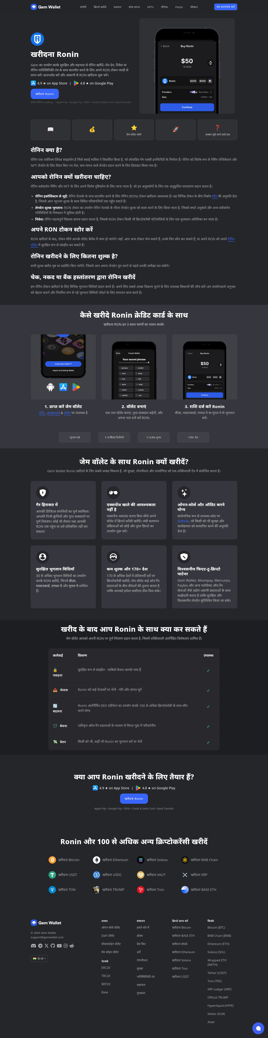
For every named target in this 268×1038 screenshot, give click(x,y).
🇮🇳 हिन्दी (38, 958)
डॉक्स (140, 936)
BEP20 (105, 984)
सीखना (194, 7)
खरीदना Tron (180, 968)
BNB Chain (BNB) (219, 936)
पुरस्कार (141, 993)
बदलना (117, 7)
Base (104, 992)
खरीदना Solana (181, 960)
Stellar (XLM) (216, 1014)
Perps (179, 7)
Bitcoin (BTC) (216, 927)
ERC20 (105, 968)
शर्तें (139, 952)
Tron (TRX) (215, 981)
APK (67, 412)
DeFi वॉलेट (107, 936)
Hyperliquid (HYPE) (221, 1006)
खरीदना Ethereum (183, 952)
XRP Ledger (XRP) (220, 989)
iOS (42, 412)
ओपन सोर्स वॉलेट (110, 927)
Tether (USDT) (217, 973)
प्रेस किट (141, 944)
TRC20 (105, 976)
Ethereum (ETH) (218, 944)
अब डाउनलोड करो (225, 6)
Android (54, 412)
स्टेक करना (134, 7)
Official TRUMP (218, 997)
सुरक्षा (140, 968)
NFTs (150, 7)
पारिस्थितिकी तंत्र (146, 977)
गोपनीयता (142, 960)
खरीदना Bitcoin (181, 927)
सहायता (141, 985)
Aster (211, 1022)
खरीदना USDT (180, 977)
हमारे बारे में (143, 927)
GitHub (183, 521)
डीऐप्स (164, 7)
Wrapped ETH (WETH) (217, 962)
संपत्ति (83, 7)
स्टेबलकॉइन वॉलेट (111, 944)
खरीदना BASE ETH (183, 936)
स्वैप (215, 196)
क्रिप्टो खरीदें (100, 7)
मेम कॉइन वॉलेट (110, 952)
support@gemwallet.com (47, 937)
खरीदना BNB (179, 944)
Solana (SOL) (216, 952)
